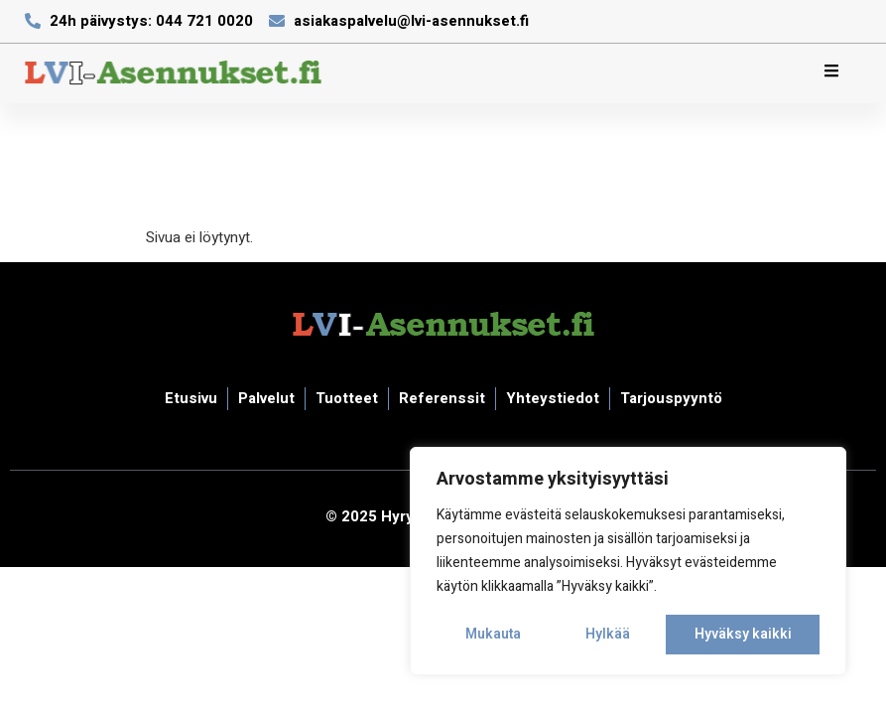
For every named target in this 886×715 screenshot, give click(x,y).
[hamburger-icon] (832, 73)
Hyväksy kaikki (743, 634)
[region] (628, 561)
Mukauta (493, 634)
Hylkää (607, 634)
